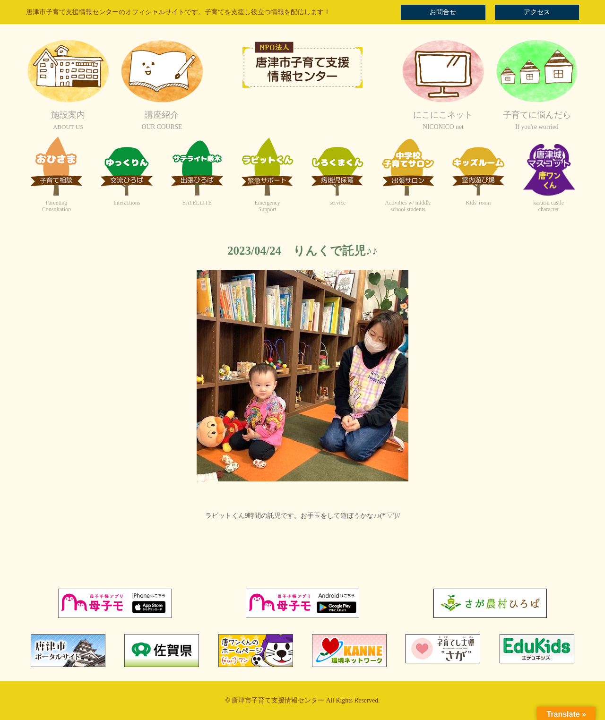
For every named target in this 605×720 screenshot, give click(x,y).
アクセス (537, 12)
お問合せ (443, 12)
